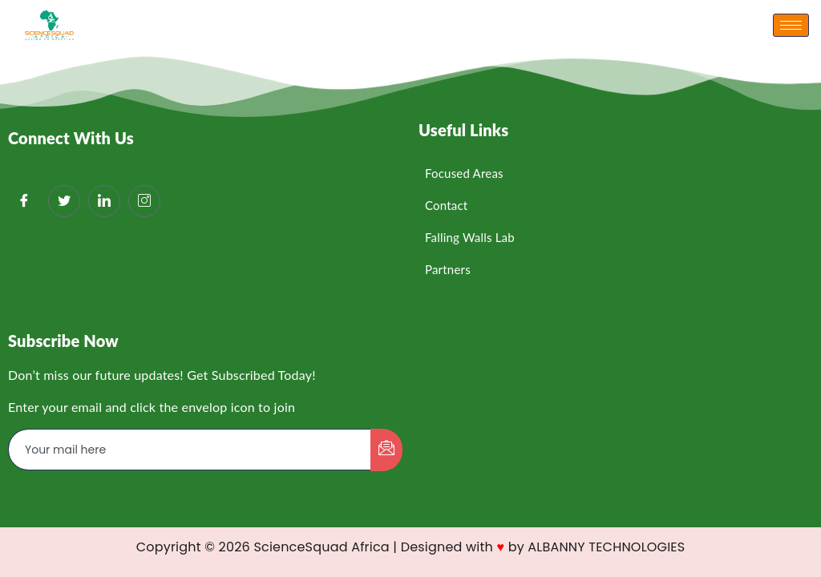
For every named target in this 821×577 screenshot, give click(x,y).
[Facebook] (24, 202)
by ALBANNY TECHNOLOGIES (597, 547)
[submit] (386, 450)
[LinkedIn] (104, 201)
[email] (190, 449)
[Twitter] (64, 201)
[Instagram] (144, 201)
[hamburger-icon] (791, 25)
